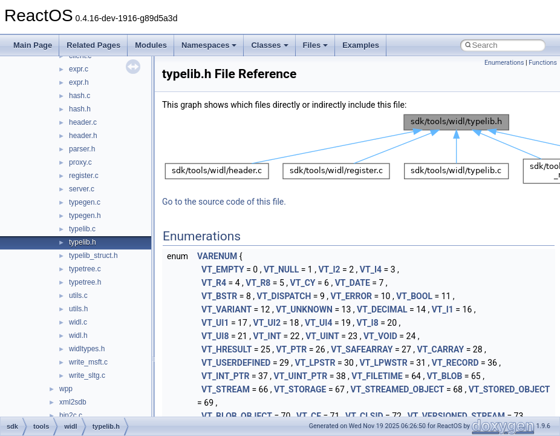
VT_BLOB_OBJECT (236, 416)
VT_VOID (380, 336)
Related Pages (93, 45)
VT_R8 (258, 283)
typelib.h (82, 242)
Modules (151, 45)
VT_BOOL (414, 296)
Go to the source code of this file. (224, 201)
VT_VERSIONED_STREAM (456, 416)
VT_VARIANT (226, 309)
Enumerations (504, 63)
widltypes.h (87, 349)
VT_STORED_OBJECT (509, 389)
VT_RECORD (455, 363)
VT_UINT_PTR (301, 376)
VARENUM (217, 256)
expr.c (78, 69)
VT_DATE (352, 283)
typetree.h (85, 282)
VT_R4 (213, 283)
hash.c (79, 95)
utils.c (78, 295)
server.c (81, 189)
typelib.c (82, 229)
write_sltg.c (87, 375)
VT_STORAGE (300, 389)
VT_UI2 (267, 323)
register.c (84, 175)
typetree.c (85, 269)
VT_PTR (291, 349)
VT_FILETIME (376, 376)
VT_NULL (281, 269)
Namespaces (209, 45)
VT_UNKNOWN (304, 309)
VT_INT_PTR (225, 376)
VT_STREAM (225, 389)
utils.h (78, 309)
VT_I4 (371, 269)
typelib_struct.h (93, 255)
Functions (543, 63)
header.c (83, 122)
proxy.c (80, 162)
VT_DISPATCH (284, 296)
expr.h (79, 82)
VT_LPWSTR (384, 363)
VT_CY (303, 283)
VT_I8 (368, 323)
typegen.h (85, 215)
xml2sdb (72, 402)
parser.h (82, 149)
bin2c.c (70, 415)
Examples (360, 45)
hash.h (80, 109)
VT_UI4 (318, 323)
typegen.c (84, 202)
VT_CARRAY (440, 349)
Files (315, 45)
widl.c (78, 322)
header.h (83, 135)
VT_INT (267, 336)
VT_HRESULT (226, 349)
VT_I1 (443, 309)
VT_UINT (322, 336)
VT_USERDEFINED (235, 363)
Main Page (32, 45)
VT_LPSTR (315, 363)
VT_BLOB (445, 376)
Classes (269, 45)
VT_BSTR (219, 296)
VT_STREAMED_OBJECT (397, 389)
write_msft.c (88, 362)
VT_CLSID (364, 416)
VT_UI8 (215, 336)
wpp (66, 389)
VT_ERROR (351, 296)
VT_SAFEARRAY (361, 349)
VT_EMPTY (222, 269)
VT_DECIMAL (382, 309)
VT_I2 (329, 269)
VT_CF (308, 416)
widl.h (78, 335)
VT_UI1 (215, 323)
